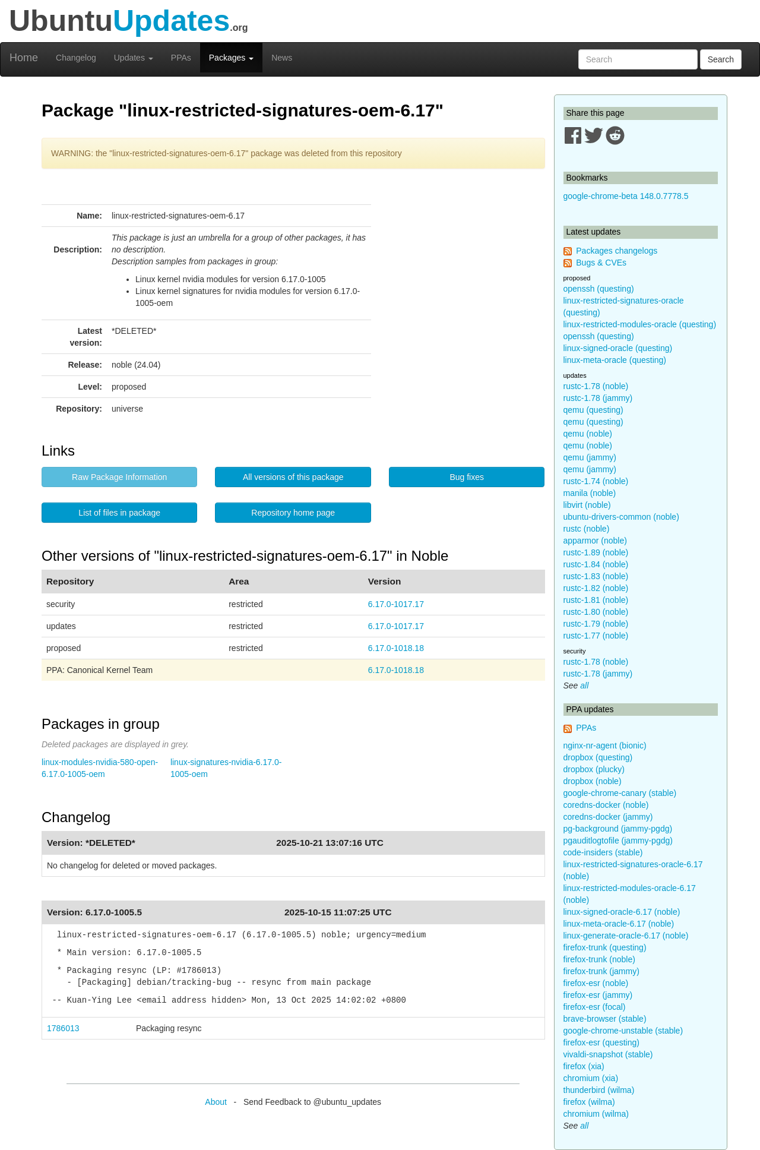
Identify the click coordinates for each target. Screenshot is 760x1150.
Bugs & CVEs (601, 262)
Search (721, 59)
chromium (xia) (591, 1078)
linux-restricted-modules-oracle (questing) (640, 324)
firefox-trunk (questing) (605, 947)
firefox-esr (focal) (594, 1007)
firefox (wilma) (589, 1102)
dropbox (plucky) (594, 769)
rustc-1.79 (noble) (596, 623)
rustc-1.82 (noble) (596, 588)
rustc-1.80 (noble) (596, 612)
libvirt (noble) (587, 505)
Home (24, 58)
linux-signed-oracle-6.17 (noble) (621, 912)
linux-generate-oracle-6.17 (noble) (626, 935)
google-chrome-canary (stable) (620, 793)
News (281, 57)
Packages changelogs (616, 250)
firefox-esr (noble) (596, 983)
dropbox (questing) (598, 757)
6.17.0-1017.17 (396, 604)
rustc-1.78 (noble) (596, 386)
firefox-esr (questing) (601, 1042)
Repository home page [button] (293, 512)
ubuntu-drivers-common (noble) (621, 517)
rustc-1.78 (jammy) (598, 398)
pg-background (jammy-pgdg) (618, 828)
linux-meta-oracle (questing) (615, 360)
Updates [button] (133, 57)
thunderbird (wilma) (599, 1090)
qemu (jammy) (589, 457)
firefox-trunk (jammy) (601, 971)
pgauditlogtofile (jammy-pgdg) (618, 840)
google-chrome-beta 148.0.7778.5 (626, 196)
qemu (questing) (593, 410)
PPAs (181, 57)
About (216, 1102)
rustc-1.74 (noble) (596, 481)
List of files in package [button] (119, 512)
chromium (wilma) (596, 1114)
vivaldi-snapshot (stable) (608, 1054)
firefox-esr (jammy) (598, 995)
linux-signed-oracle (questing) (618, 348)
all (584, 685)
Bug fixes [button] (466, 477)
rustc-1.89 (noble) (596, 552)
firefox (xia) (583, 1066)
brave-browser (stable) (605, 1018)
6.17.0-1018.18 (396, 648)
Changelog (76, 57)
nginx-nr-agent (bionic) (605, 745)
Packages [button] (231, 57)
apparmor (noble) (595, 540)
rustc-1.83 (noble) (596, 576)
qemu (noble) (588, 433)
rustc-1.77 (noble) (596, 635)
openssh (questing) (598, 288)
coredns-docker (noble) (606, 805)
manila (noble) (589, 493)
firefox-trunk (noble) (599, 959)
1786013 (63, 1028)
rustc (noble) (586, 528)
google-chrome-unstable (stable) (623, 1030)
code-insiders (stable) (603, 852)
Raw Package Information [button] (119, 477)
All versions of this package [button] (293, 477)
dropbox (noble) (592, 781)
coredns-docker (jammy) (608, 817)
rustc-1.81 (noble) (596, 600)
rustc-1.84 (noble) (596, 564)
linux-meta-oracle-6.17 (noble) (618, 923)
